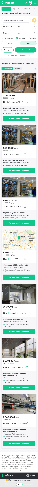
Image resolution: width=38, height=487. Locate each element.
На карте (7, 50)
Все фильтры (12, 55)
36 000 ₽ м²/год (8, 98)
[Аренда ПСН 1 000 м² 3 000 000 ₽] (19, 83)
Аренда (6, 8)
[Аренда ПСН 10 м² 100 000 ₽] (19, 240)
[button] (19, 90)
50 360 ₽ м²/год (8, 309)
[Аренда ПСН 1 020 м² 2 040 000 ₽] (19, 404)
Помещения (7, 68)
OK (19, 484)
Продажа (16, 8)
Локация (34, 20)
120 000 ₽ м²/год (9, 255)
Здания (27, 8)
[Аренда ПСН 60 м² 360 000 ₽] (19, 135)
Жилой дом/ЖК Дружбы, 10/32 (15, 265)
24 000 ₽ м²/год (8, 419)
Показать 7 (26, 50)
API (33, 475)
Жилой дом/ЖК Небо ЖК (13, 319)
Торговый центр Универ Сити (15, 108)
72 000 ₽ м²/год (8, 150)
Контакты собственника (19, 118)
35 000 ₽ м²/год (8, 363)
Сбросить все (25, 55)
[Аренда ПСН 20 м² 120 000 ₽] (19, 187)
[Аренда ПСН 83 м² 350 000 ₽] (19, 294)
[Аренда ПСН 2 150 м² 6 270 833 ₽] (19, 348)
